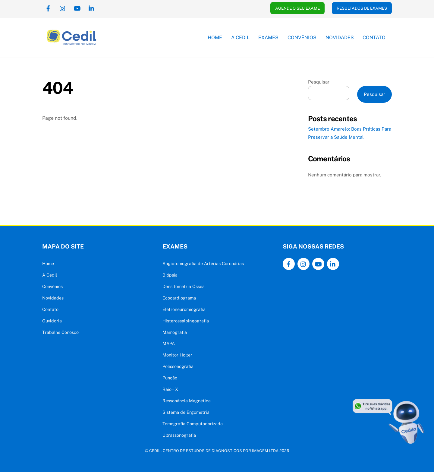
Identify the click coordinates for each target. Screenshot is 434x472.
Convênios (302, 37)
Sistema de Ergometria (185, 412)
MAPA (168, 343)
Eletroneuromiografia (184, 309)
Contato (374, 37)
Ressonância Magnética (186, 400)
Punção (169, 377)
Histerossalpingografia (185, 320)
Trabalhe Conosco (60, 332)
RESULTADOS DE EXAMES (362, 8)
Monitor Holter (177, 354)
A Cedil (240, 37)
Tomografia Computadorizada (192, 423)
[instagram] (63, 7)
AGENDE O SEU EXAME (297, 8)
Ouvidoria (52, 320)
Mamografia (174, 332)
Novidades (340, 37)
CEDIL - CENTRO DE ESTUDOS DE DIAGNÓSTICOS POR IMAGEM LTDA (213, 450)
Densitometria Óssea (183, 286)
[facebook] (48, 7)
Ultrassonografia (179, 435)
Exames (268, 37)
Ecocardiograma (179, 297)
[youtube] (77, 7)
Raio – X (170, 389)
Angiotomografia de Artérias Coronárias (203, 263)
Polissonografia (177, 366)
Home (215, 37)
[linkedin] (92, 7)
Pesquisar (318, 81)
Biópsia (170, 274)
